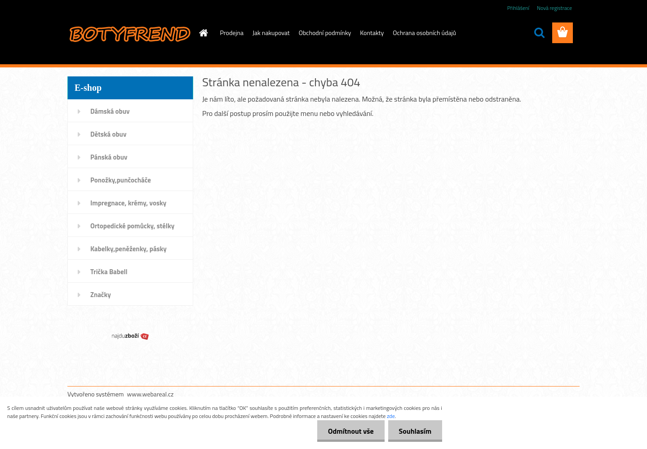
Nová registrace (554, 8)
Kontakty (372, 32)
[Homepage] (203, 32)
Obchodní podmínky (325, 32)
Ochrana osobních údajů (424, 32)
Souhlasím (414, 431)
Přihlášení (518, 8)
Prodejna (232, 32)
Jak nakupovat (271, 32)
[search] (539, 32)
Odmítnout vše (349, 431)
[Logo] (129, 33)
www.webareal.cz (150, 394)
